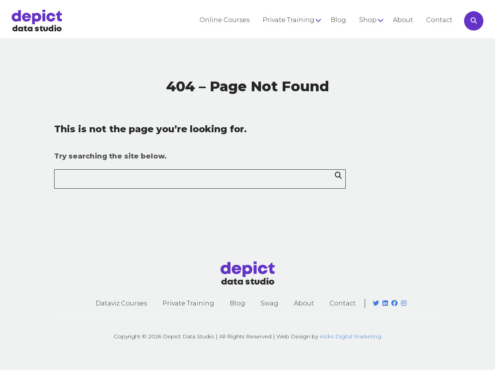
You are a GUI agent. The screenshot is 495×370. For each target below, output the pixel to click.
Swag (269, 303)
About (403, 20)
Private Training (288, 20)
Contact (439, 20)
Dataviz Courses (121, 303)
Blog (338, 20)
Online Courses (224, 20)
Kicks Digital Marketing (350, 336)
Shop (368, 20)
